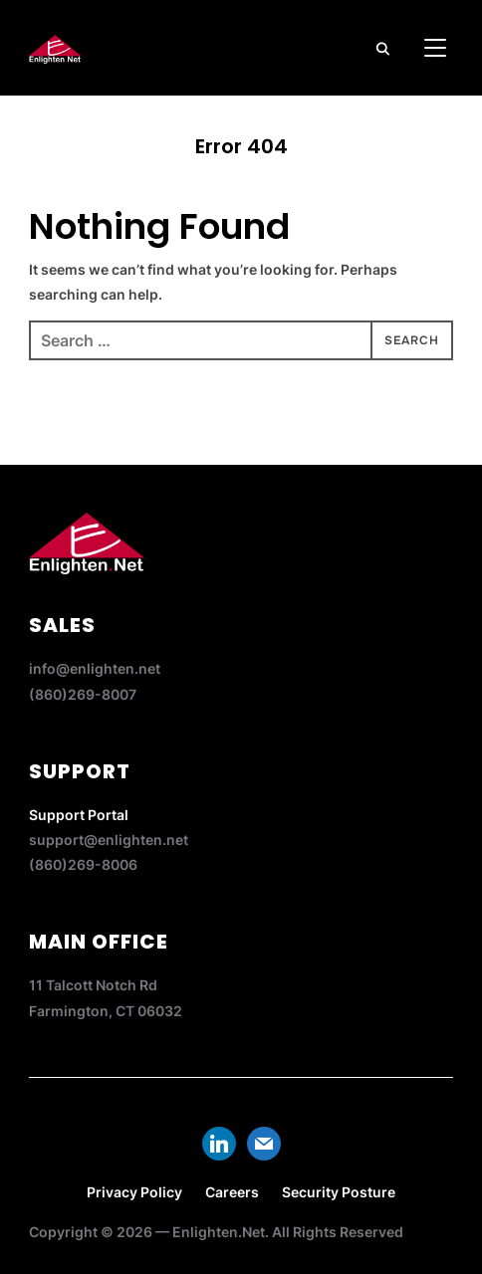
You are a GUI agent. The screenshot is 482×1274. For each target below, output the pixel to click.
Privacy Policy (134, 1191)
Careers (232, 1191)
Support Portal (78, 814)
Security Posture (338, 1191)
